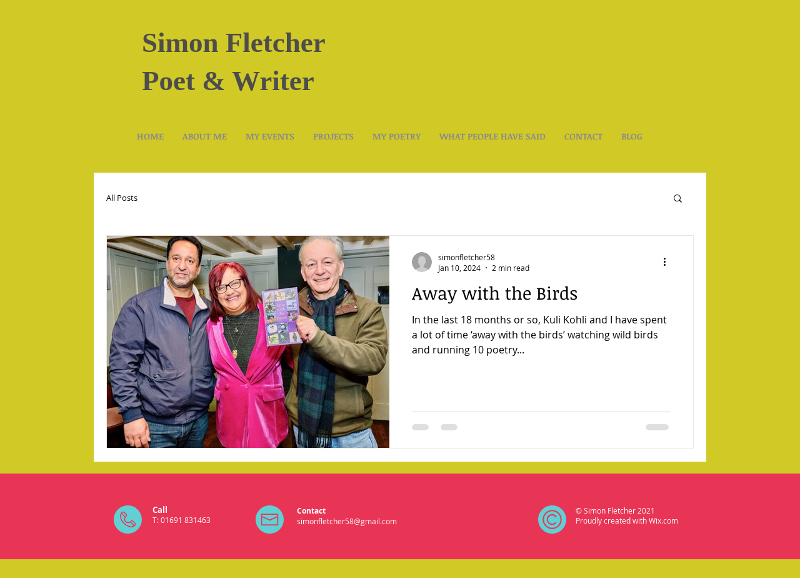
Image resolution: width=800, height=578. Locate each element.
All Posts (122, 197)
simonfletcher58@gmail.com (347, 521)
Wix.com (663, 520)
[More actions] (668, 262)
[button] (678, 199)
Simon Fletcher (234, 42)
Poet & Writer (228, 80)
